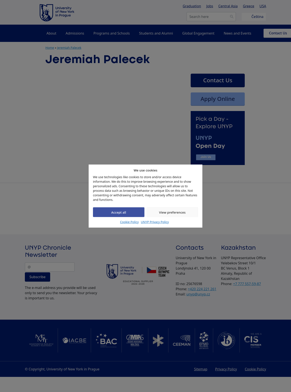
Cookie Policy (129, 222)
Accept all (118, 212)
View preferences (172, 212)
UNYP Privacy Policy (155, 222)
